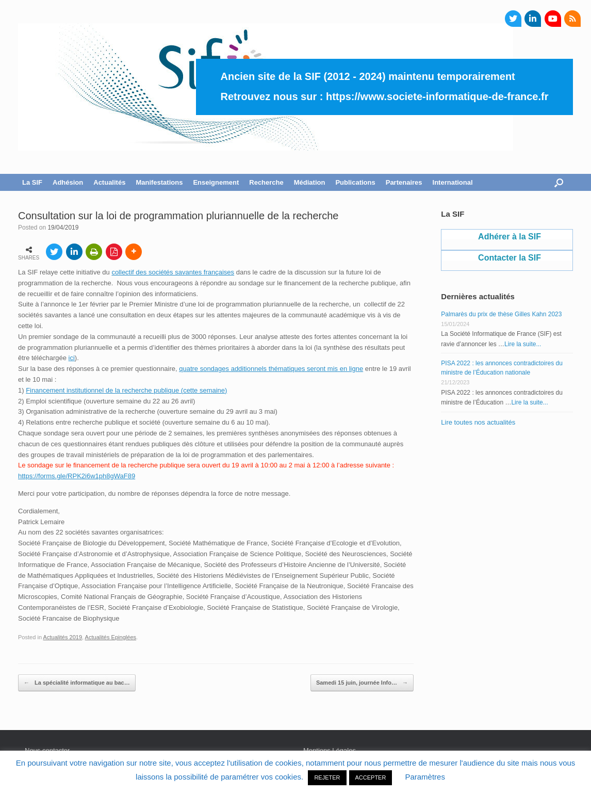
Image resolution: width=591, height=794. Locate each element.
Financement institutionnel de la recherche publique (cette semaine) (126, 390)
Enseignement (216, 182)
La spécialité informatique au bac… (77, 683)
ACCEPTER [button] (370, 777)
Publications (355, 182)
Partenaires (404, 182)
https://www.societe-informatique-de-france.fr (437, 96)
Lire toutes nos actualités (478, 422)
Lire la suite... (522, 344)
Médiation (309, 182)
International (453, 182)
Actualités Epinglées (110, 637)
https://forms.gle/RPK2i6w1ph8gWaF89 (76, 476)
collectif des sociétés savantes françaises (172, 272)
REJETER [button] (327, 777)
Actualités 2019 (63, 637)
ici (72, 358)
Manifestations (159, 182)
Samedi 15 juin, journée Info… (362, 683)
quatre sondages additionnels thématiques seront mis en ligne (271, 368)
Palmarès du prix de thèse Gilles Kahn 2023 (501, 314)
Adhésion (68, 182)
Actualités (109, 182)
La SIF (32, 182)
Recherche (266, 182)
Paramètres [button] (425, 776)
